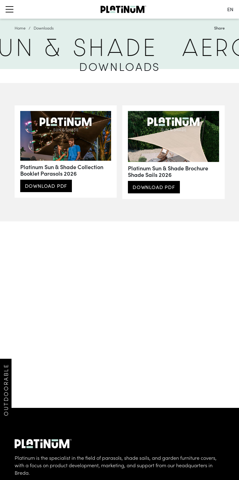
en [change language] (230, 9)
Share (219, 27)
